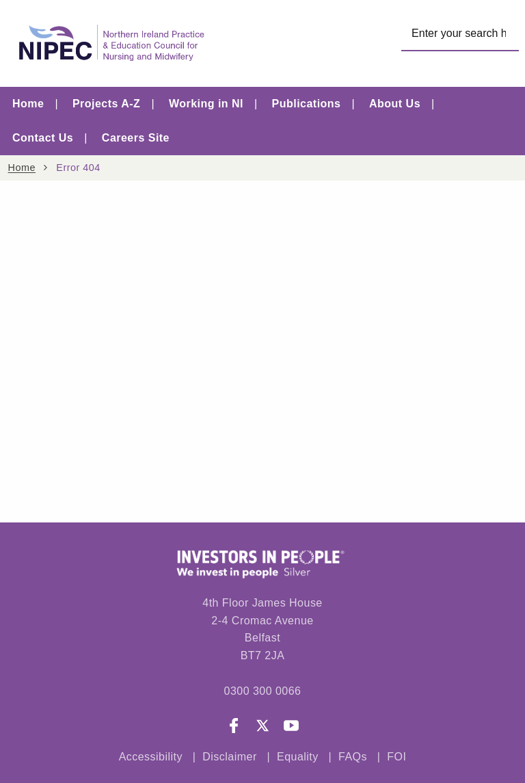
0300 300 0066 (262, 691)
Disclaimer (229, 757)
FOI (396, 757)
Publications (306, 103)
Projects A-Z (106, 103)
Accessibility (151, 757)
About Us (394, 103)
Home (28, 103)
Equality (298, 757)
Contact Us (42, 138)
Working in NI (206, 103)
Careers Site (136, 138)
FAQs (354, 757)
